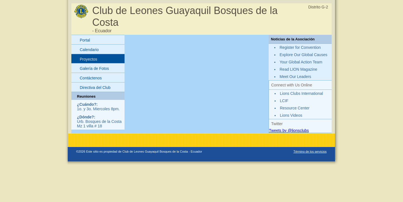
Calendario (89, 49)
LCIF (284, 100)
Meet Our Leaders (295, 76)
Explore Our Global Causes (303, 54)
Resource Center (295, 108)
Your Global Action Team (301, 62)
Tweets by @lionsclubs (289, 130)
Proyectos (88, 59)
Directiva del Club (95, 87)
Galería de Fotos (94, 68)
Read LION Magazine (298, 69)
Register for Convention (300, 47)
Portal (85, 40)
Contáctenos (91, 78)
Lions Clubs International (301, 93)
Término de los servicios (310, 151)
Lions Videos (291, 115)
